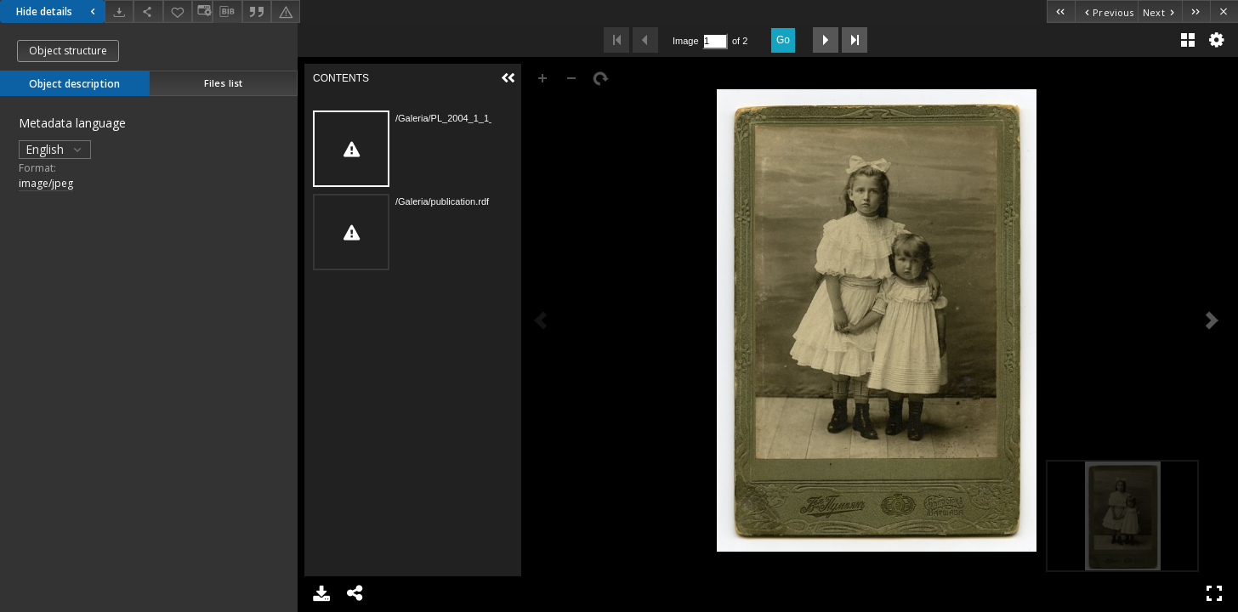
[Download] (119, 11)
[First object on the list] (1061, 11)
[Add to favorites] (177, 11)
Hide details (57, 11)
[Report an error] (285, 11)
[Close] (1224, 11)
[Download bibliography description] (227, 12)
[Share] (147, 11)
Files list (223, 82)
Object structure (68, 50)
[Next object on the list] (1160, 11)
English (55, 149)
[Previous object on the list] (1106, 11)
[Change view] (202, 11)
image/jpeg (46, 183)
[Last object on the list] (1196, 11)
